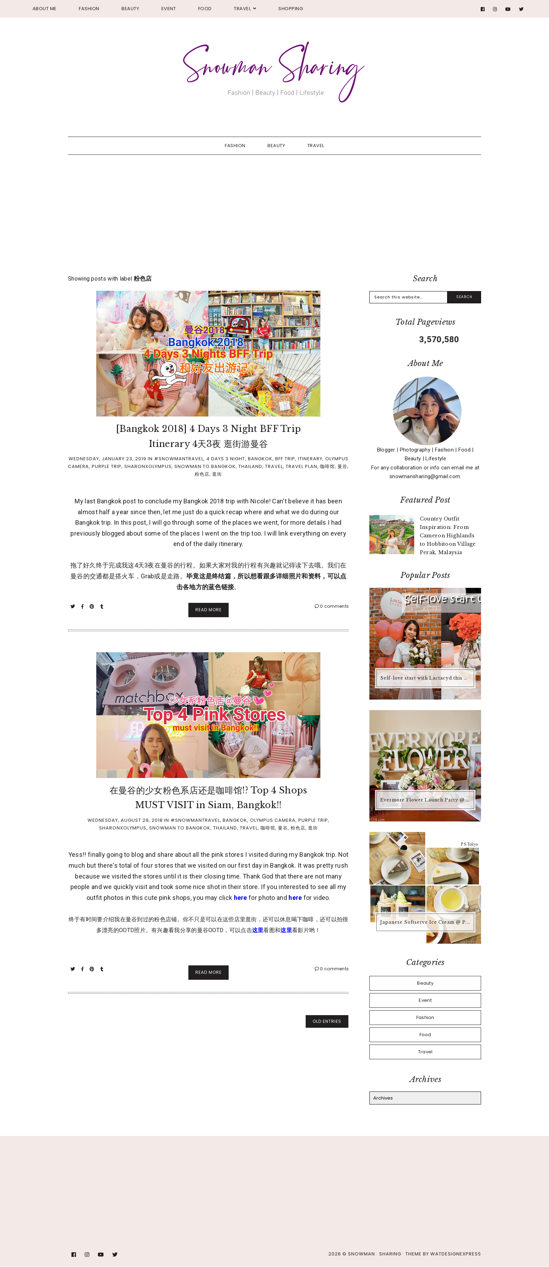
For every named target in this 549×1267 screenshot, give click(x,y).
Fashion (89, 8)
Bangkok (260, 458)
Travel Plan (301, 466)
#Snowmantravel (178, 458)
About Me (45, 8)
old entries (327, 1021)
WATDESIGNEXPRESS (455, 1254)
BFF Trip (285, 458)
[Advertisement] (274, 207)
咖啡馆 (327, 466)
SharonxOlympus (148, 466)
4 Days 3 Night (225, 458)
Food (205, 8)
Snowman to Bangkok (205, 466)
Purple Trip (106, 466)
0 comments (332, 606)
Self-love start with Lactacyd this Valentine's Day (426, 678)
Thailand (250, 466)
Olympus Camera (273, 820)
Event (168, 8)
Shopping (290, 8)
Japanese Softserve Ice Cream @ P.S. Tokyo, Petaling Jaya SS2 (426, 922)
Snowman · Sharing (374, 1254)
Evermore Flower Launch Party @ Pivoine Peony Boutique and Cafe (426, 800)
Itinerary (310, 458)
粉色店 (202, 474)
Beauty (130, 8)
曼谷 (342, 466)
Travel (242, 8)
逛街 (217, 474)
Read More (208, 610)
